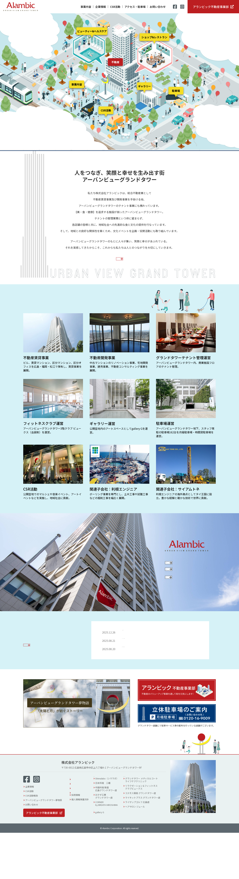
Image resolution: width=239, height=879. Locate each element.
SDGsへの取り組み (183, 602)
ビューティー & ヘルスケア (142, 822)
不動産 (115, 62)
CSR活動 (115, 6)
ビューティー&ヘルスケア (92, 31)
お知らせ (75, 836)
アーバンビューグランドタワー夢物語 (43, 846)
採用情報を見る (183, 619)
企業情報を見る (117, 275)
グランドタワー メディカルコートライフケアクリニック (145, 828)
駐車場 (176, 91)
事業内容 (85, 6)
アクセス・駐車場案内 (82, 827)
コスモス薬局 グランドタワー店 (144, 841)
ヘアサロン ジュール (139, 854)
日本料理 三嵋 (107, 830)
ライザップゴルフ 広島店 (141, 850)
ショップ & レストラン (110, 822)
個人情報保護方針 (80, 845)
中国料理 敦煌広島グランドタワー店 (110, 837)
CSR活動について (184, 587)
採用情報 (75, 841)
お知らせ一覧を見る (38, 694)
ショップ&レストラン (154, 37)
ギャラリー (144, 86)
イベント (75, 832)
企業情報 (100, 6)
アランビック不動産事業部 (211, 6)
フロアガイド (77, 823)
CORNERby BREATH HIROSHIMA (110, 851)
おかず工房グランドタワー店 (108, 844)
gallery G (103, 861)
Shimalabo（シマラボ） (111, 826)
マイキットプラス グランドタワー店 (146, 845)
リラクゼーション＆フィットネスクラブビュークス (145, 835)
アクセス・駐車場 (135, 6)
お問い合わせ (158, 6)
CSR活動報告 (31, 841)
